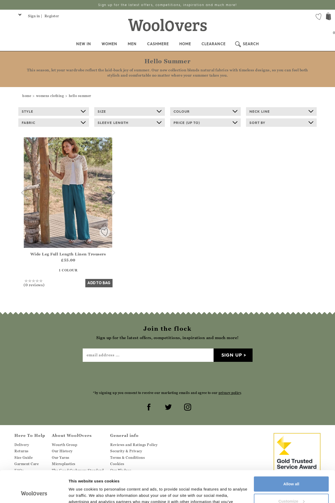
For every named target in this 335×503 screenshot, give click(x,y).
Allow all (291, 454)
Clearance (214, 44)
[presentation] (167, 376)
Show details (81, 492)
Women (109, 44)
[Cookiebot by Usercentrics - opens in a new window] (34, 493)
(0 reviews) (34, 283)
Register (51, 16)
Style (54, 111)
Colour (205, 111)
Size (129, 111)
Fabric (54, 122)
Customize (291, 471)
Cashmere (158, 44)
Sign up (231, 355)
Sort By (281, 122)
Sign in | (35, 16)
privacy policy (230, 393)
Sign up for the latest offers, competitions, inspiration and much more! (167, 5)
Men (132, 44)
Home (185, 44)
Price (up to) (205, 122)
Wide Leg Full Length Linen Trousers (68, 254)
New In (83, 44)
